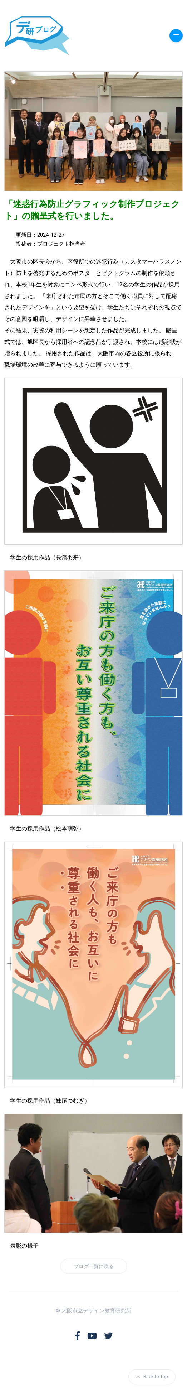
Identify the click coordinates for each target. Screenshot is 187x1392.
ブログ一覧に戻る (94, 1266)
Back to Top (152, 1376)
